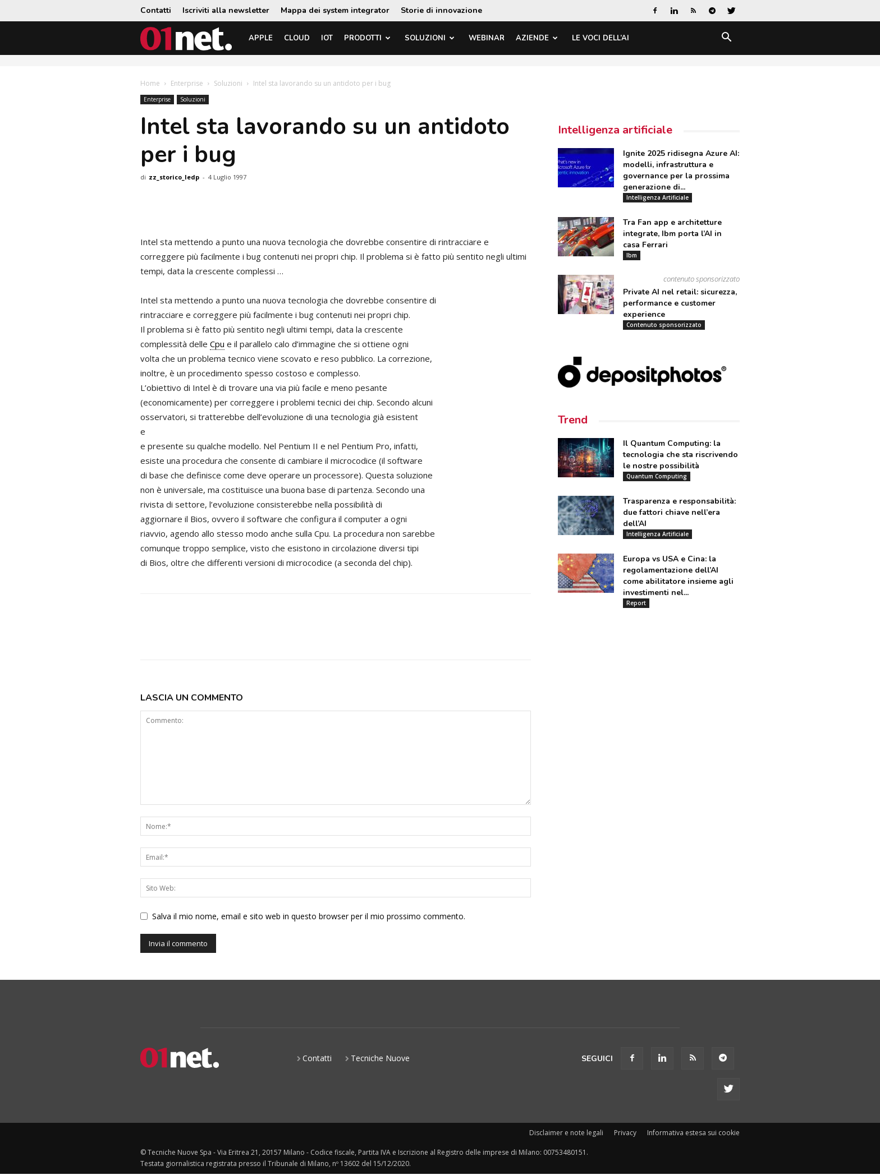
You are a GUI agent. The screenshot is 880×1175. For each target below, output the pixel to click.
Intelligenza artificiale (615, 129)
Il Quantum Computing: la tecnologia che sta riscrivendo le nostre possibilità (680, 454)
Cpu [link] (217, 343)
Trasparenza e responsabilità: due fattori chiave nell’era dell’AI (679, 512)
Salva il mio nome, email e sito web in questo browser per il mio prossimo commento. (308, 916)
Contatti (155, 10)
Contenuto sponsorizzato (664, 325)
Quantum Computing (656, 476)
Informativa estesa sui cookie (693, 1132)
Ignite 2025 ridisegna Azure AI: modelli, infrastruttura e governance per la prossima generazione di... (681, 170)
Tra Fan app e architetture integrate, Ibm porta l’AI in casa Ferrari (672, 233)
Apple (261, 38)
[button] (726, 39)
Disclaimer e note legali (566, 1132)
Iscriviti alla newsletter (225, 10)
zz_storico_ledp (174, 177)
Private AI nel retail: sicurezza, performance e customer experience (680, 303)
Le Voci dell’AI (600, 38)
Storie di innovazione (441, 10)
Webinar (487, 38)
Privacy (625, 1132)
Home (150, 83)
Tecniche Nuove (380, 1058)
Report (636, 603)
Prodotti (367, 38)
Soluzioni (430, 38)
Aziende (537, 38)
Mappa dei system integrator (335, 10)
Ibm (631, 255)
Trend (573, 419)
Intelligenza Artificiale (657, 197)
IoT (327, 38)
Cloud (297, 38)
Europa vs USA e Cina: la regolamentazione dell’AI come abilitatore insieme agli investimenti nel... (678, 576)
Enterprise (187, 83)
